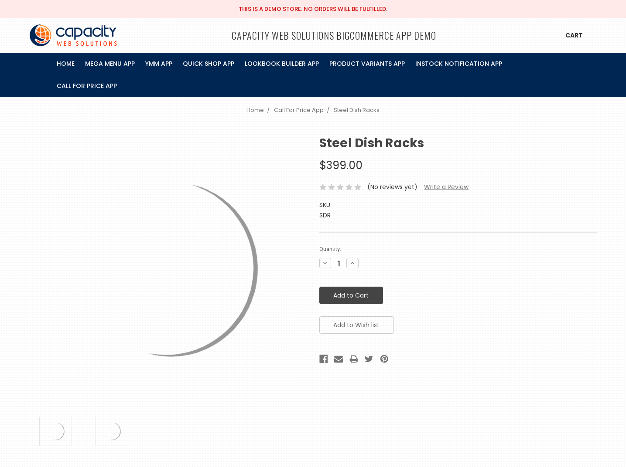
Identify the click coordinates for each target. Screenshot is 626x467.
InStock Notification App (458, 63)
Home (66, 63)
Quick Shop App (208, 63)
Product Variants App (367, 63)
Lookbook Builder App (282, 63)
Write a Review (446, 187)
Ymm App (158, 63)
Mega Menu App (110, 63)
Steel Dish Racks (357, 110)
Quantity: (330, 249)
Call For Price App (87, 85)
